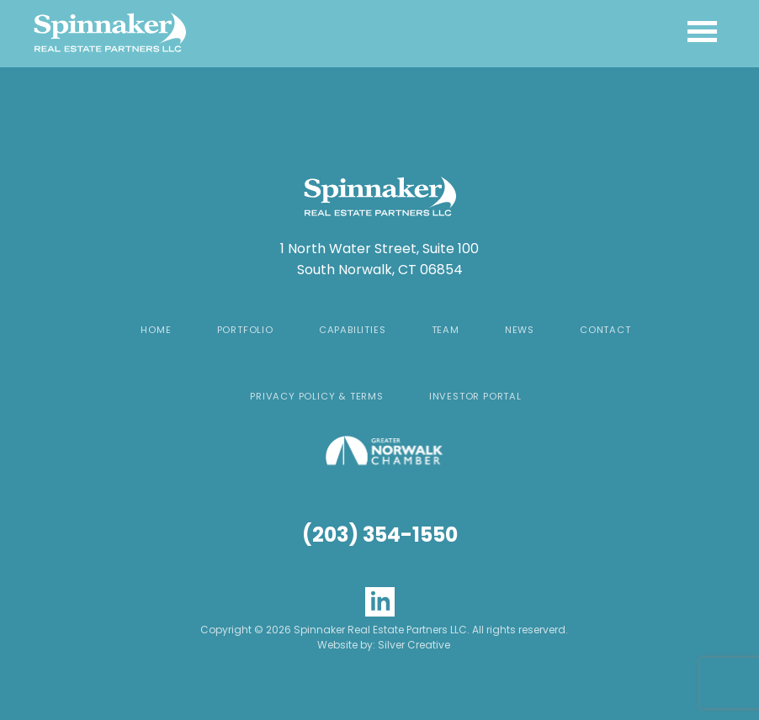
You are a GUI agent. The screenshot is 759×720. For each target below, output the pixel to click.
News (519, 329)
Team (445, 329)
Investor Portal (475, 396)
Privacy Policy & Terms (317, 396)
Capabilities (352, 329)
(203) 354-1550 (380, 534)
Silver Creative (414, 645)
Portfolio (245, 329)
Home (156, 329)
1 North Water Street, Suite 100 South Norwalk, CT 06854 (379, 259)
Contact (605, 329)
